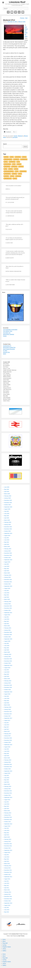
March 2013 (7, 837)
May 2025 (6, 515)
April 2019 (6, 676)
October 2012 (7, 848)
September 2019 (8, 665)
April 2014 (6, 808)
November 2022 (8, 581)
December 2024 (8, 526)
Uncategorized (23, 159)
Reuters (10, 168)
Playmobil (5, 943)
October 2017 (7, 716)
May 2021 (6, 621)
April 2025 (6, 518)
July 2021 (6, 617)
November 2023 (8, 555)
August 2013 (7, 826)
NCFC (4, 353)
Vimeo (15, 12)
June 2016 (6, 751)
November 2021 (8, 608)
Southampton (12, 161)
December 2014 (8, 790)
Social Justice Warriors (9, 171)
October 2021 (7, 610)
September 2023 (8, 559)
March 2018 (7, 705)
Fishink (5, 336)
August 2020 (7, 641)
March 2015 (7, 784)
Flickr (19, 12)
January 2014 (7, 815)
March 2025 (7, 520)
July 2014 (6, 802)
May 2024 (6, 542)
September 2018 (8, 691)
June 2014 (6, 804)
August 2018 (7, 694)
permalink (15, 137)
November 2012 (8, 845)
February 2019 (7, 680)
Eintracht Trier (6, 352)
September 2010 (8, 903)
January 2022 (7, 603)
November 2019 (8, 661)
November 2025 (8, 502)
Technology (18, 175)
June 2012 (6, 857)
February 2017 (7, 733)
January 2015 (7, 788)
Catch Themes (21, 935)
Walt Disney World (8, 159)
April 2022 (6, 597)
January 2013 (7, 841)
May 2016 (6, 753)
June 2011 (6, 883)
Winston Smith (21, 21)
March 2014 (7, 810)
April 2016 (6, 755)
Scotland (6, 156)
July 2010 (6, 907)
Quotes (15, 136)
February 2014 (7, 812)
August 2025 (7, 509)
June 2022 (6, 592)
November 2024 (8, 529)
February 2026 (7, 496)
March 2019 (7, 678)
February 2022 (7, 601)
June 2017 (6, 724)
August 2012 (7, 852)
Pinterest (8, 12)
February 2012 (7, 865)
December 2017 (8, 711)
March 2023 (7, 573)
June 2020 (6, 645)
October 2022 (7, 584)
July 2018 (6, 696)
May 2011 (6, 885)
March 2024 (7, 546)
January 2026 (7, 498)
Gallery (4, 950)
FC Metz (5, 350)
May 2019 (6, 674)
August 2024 (7, 535)
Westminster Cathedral (8, 334)
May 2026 (6, 489)
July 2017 (6, 722)
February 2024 (7, 548)
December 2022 (8, 579)
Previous (21, 18)
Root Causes (7, 166)
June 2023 (6, 566)
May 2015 (6, 779)
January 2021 (7, 630)
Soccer (15, 178)
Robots (16, 168)
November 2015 (8, 766)
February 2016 (7, 760)
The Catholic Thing (7, 331)
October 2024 (7, 531)
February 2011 (7, 892)
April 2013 (6, 834)
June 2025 (6, 513)
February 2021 (7, 628)
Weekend (20, 136)
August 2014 (7, 799)
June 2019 (6, 672)
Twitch (12, 156)
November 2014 (8, 793)
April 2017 (6, 729)
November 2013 (8, 819)
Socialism (6, 175)
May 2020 (6, 647)
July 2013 (6, 828)
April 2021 (6, 623)
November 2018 (8, 687)
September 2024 (8, 533)
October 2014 (7, 795)
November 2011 (8, 872)
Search (5, 144)
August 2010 (7, 905)
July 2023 (6, 564)
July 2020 (6, 643)
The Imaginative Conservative (10, 329)
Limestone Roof (17, 2)
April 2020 (6, 650)
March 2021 (7, 625)
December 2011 (8, 870)
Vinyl (6, 168)
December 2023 (8, 553)
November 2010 (8, 898)
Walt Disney (14, 166)
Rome (20, 173)
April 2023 (6, 570)
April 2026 (6, 491)
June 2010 (6, 909)
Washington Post (8, 178)
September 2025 (8, 507)
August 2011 (7, 879)
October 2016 (7, 742)
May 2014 (6, 806)
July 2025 (6, 511)
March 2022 (7, 599)
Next (27, 18)
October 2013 (7, 821)
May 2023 (6, 568)
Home (4, 939)
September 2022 (8, 586)
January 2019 (7, 683)
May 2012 (6, 859)
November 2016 (8, 740)
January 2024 (7, 551)
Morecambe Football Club (9, 347)
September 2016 (8, 744)
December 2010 (8, 896)
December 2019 (8, 658)
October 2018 (7, 689)
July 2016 (6, 749)
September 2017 (8, 718)
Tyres (17, 171)
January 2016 (7, 762)
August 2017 (7, 720)
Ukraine (24, 156)
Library (4, 948)
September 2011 (8, 876)
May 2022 (6, 595)
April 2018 (6, 702)
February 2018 (7, 707)
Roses (6, 161)
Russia (12, 175)
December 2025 (8, 500)
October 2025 (7, 504)
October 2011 (7, 874)
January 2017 (7, 735)
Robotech (21, 166)
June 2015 (6, 777)
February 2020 (7, 654)
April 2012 (6, 861)
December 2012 (8, 843)
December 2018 (8, 685)
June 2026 (6, 487)
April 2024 (6, 544)
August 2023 (7, 562)
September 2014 (8, 797)
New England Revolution (9, 349)
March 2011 (7, 890)
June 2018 (6, 698)
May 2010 (6, 912)
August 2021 (7, 614)
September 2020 (8, 639)
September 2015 (8, 771)
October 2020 (7, 636)
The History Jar (6, 332)
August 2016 (7, 746)
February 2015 (7, 786)
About (4, 941)
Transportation (7, 173)
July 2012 (6, 854)
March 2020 (7, 652)
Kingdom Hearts (6, 947)
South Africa (18, 156)
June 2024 (6, 540)
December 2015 (8, 764)
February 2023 (7, 575)
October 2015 (7, 768)
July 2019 (6, 669)
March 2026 (7, 493)
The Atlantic (16, 159)
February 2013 (7, 839)
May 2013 (6, 832)
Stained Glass (23, 171)
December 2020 (8, 632)
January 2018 (7, 709)
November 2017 (8, 713)
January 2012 (7, 868)
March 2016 (7, 757)
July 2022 (6, 590)
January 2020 (7, 656)
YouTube (11, 12)
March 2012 (7, 863)
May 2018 (6, 700)
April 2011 (6, 887)
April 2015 (6, 782)
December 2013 (8, 817)
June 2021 (6, 619)
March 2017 (7, 731)
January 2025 (7, 524)
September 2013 (8, 823)
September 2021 (8, 612)
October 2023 (7, 557)
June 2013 (6, 830)
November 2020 (8, 634)
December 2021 (8, 606)
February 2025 (7, 522)
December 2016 (8, 738)
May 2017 (6, 727)
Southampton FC (7, 345)
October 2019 (7, 663)
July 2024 (6, 537)
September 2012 (8, 850)
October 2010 (7, 900)
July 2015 (6, 775)
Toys (18, 161)
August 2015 (7, 773)
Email (22, 12)
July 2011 (6, 881)
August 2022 (7, 588)
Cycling (4, 945)
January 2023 (7, 577)
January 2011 (7, 894)
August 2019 (7, 667)
